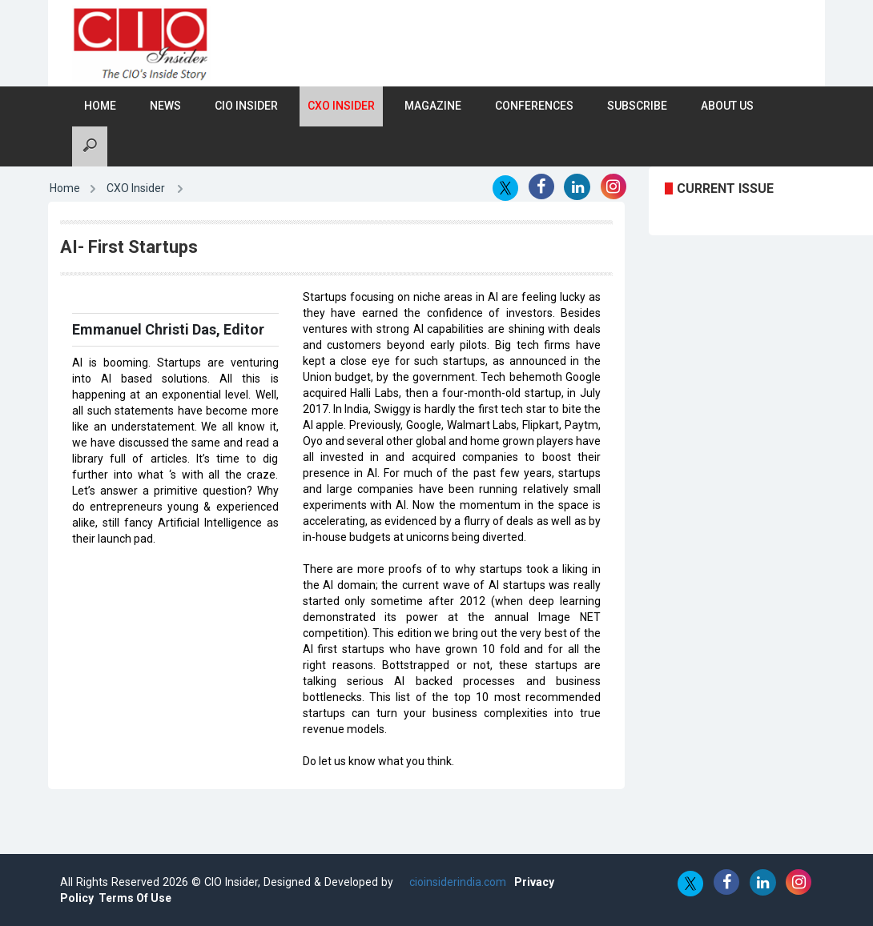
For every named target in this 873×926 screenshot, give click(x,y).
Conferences (534, 105)
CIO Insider (246, 105)
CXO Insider (341, 105)
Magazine (432, 105)
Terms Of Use (135, 898)
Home (100, 105)
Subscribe (637, 105)
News (165, 105)
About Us (727, 105)
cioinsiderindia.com (456, 882)
